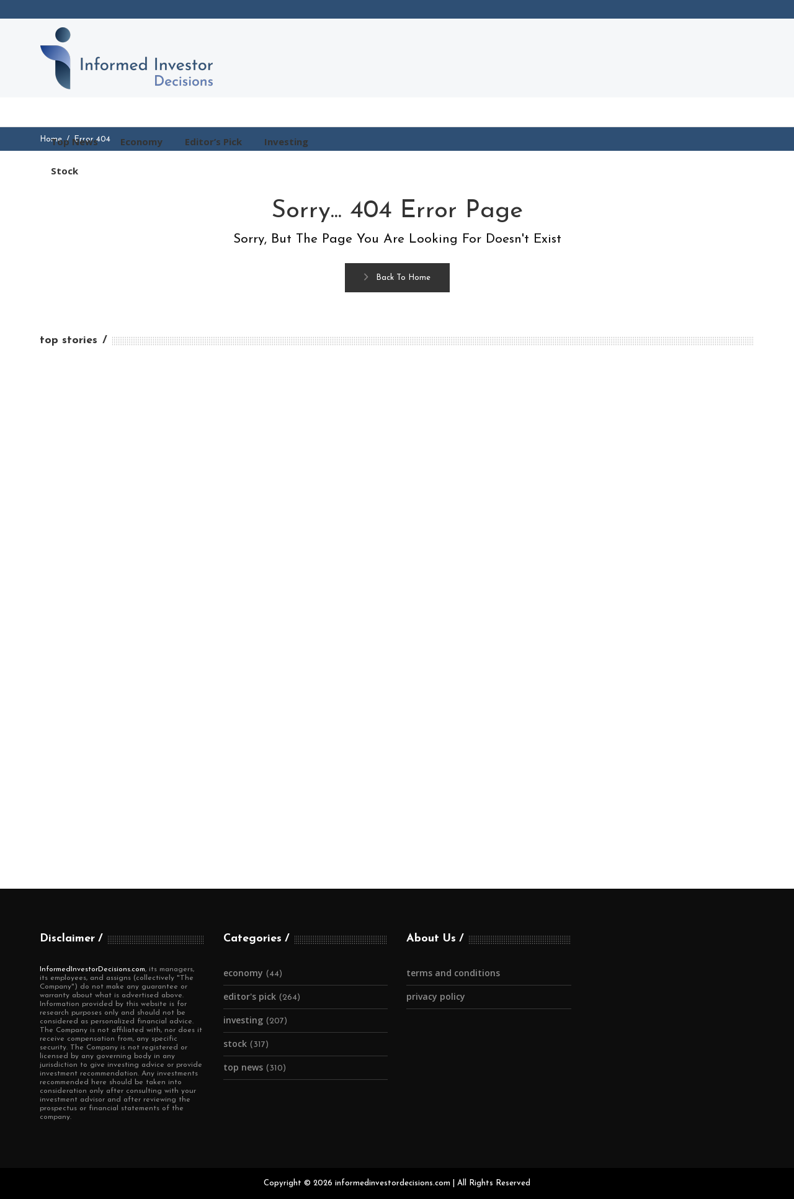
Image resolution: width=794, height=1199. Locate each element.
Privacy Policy (435, 996)
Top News (243, 1067)
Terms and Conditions (453, 973)
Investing (243, 1020)
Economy (243, 973)
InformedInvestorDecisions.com (92, 969)
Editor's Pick (249, 996)
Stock (235, 1043)
